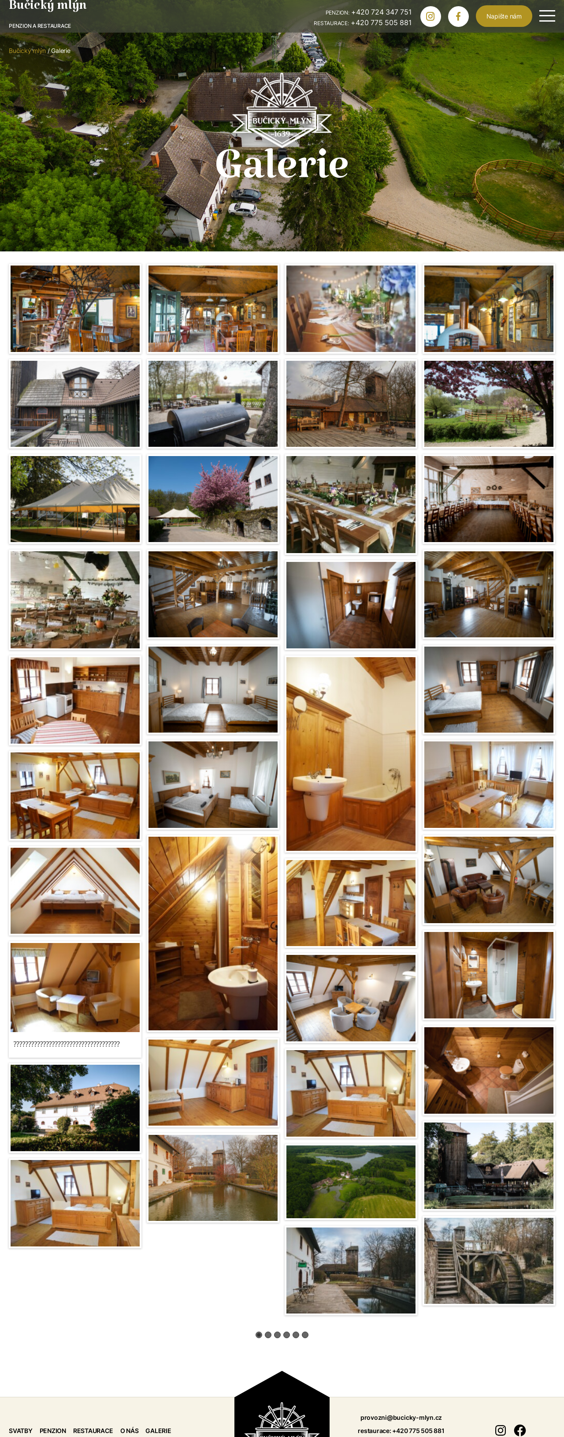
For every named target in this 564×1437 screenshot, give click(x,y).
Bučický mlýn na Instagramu (434, 18)
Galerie (158, 1430)
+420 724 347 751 (369, 11)
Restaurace (93, 1430)
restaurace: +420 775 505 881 (401, 1430)
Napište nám (504, 16)
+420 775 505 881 (362, 22)
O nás (129, 1430)
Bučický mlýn (48, 9)
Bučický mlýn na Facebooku (462, 18)
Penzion (53, 1430)
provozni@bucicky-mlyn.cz (401, 1417)
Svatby (21, 1430)
